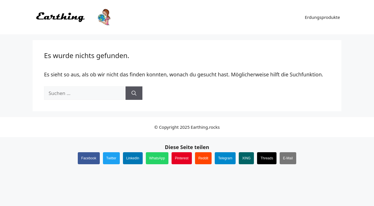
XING (246, 158)
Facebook (88, 158)
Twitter (111, 158)
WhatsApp (157, 158)
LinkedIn (132, 158)
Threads (266, 158)
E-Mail (288, 158)
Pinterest (181, 158)
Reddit (203, 158)
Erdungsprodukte (322, 17)
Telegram (225, 158)
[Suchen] (134, 93)
